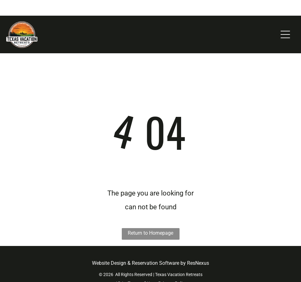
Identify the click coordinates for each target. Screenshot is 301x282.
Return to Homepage (150, 217)
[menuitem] (119, 267)
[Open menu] (285, 19)
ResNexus (198, 247)
